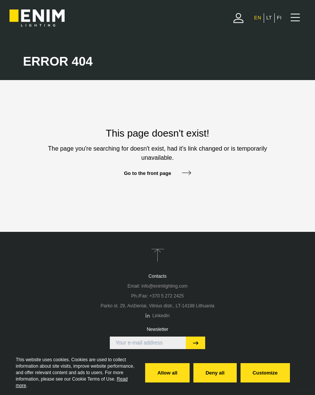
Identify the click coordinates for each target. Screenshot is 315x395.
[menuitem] (258, 17)
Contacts (157, 276)
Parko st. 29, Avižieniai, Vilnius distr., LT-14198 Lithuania (158, 305)
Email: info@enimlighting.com (157, 286)
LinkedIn (158, 315)
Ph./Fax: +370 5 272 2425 (157, 296)
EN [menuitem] (257, 17)
